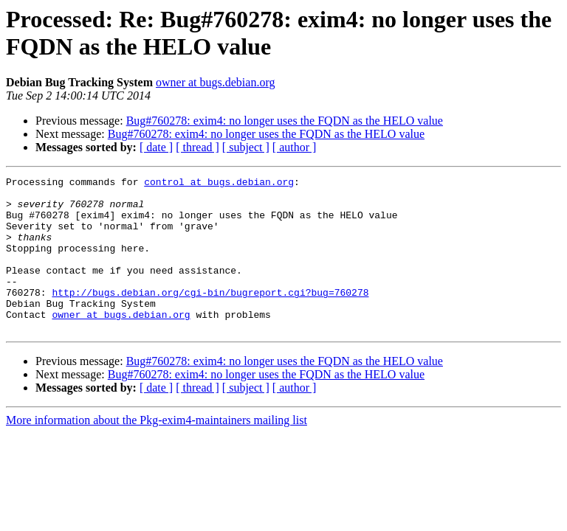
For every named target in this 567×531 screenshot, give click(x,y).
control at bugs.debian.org (219, 183)
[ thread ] (197, 147)
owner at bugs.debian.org (215, 82)
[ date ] (156, 147)
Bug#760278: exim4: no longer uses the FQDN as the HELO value (284, 120)
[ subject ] (245, 147)
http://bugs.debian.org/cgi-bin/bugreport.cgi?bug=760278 (210, 316)
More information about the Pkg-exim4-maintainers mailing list (156, 451)
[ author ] (294, 147)
